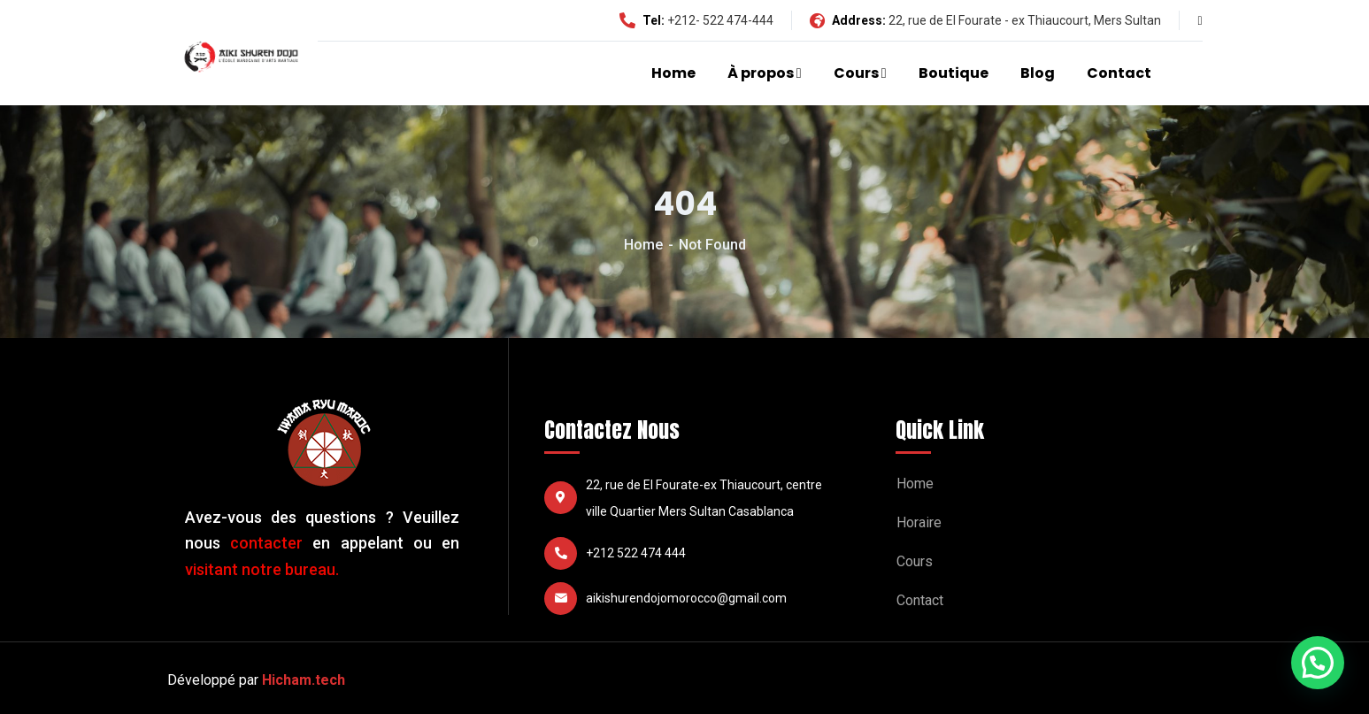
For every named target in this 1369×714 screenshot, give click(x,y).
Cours (856, 73)
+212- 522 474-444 (720, 20)
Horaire (919, 522)
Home (673, 73)
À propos (760, 73)
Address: (848, 20)
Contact (1119, 73)
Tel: (642, 20)
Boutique (953, 73)
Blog (1037, 73)
